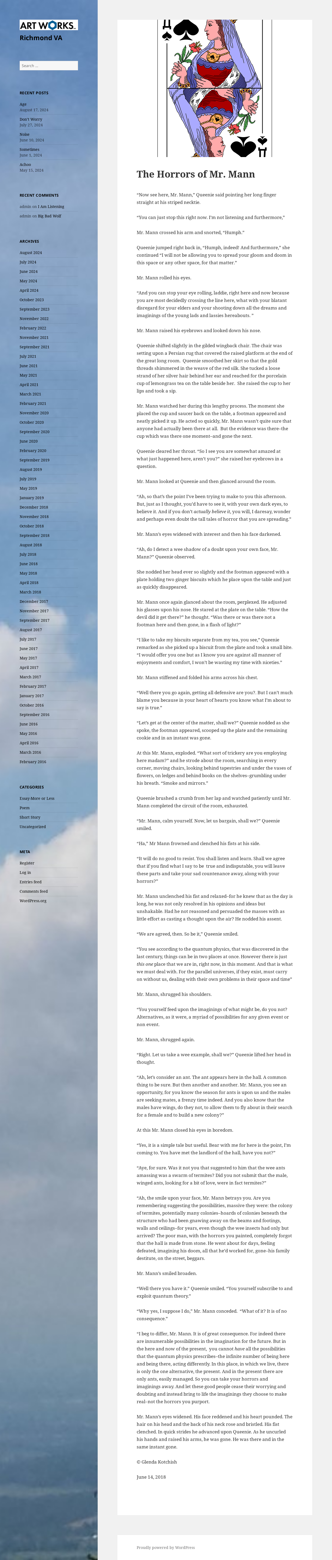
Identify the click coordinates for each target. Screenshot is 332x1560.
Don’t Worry (31, 119)
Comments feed (34, 891)
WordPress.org (33, 900)
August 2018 (31, 544)
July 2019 (28, 478)
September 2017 (35, 620)
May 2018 (28, 573)
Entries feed (31, 881)
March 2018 (30, 592)
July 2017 (28, 639)
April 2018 (29, 582)
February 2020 (33, 450)
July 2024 (28, 262)
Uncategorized (33, 826)
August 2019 (31, 469)
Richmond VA (41, 37)
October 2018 (32, 526)
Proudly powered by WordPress (166, 1547)
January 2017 (32, 695)
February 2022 (33, 328)
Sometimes (29, 149)
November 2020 (34, 412)
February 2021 (33, 403)
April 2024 (29, 290)
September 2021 (35, 346)
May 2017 (28, 658)
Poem (25, 807)
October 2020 (32, 422)
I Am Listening (51, 206)
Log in (25, 872)
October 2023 (32, 299)
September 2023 (35, 309)
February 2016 (33, 761)
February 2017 (33, 686)
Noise (25, 134)
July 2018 (28, 554)
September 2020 (35, 431)
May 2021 (28, 375)
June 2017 (29, 648)
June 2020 (29, 441)
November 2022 (34, 318)
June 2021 (29, 365)
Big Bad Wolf (49, 215)
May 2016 (28, 733)
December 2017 (34, 601)
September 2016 (35, 714)
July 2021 (28, 356)
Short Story (30, 817)
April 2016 (29, 742)
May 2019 (28, 488)
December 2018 (34, 507)
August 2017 (31, 629)
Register (27, 863)
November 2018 (34, 516)
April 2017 (29, 667)
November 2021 (34, 337)
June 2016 (29, 724)
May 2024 (28, 280)
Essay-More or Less (37, 798)
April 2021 (29, 384)
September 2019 (35, 460)
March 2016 (30, 752)
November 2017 (34, 610)
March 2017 (30, 676)
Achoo (25, 164)
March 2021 (30, 394)
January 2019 (32, 497)
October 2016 (32, 705)
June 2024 (29, 271)
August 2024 (31, 252)
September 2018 (35, 535)
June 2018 (29, 563)
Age (23, 104)
